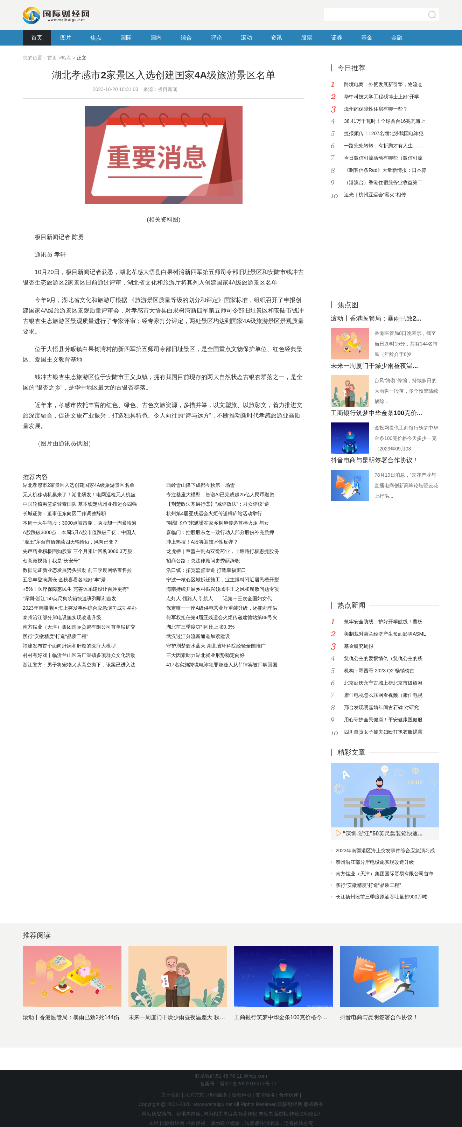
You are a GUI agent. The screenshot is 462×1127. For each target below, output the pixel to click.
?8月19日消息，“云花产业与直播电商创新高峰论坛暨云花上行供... (406, 485)
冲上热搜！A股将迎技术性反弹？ (202, 542)
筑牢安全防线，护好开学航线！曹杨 (383, 621)
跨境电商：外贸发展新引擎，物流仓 (383, 84)
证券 (336, 38)
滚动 (246, 38)
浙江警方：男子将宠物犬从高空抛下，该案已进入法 (79, 664)
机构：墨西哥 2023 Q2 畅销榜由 (379, 670)
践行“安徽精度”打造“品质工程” (55, 636)
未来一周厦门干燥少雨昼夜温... (374, 365)
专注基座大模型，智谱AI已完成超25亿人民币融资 (220, 494)
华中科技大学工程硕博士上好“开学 (381, 96)
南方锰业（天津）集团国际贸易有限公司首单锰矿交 (79, 627)
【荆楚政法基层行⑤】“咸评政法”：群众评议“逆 (217, 504)
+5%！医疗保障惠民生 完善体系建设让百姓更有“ (76, 589)
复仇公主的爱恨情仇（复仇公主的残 (383, 658)
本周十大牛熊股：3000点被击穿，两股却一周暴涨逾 (79, 523)
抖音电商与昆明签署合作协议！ (375, 460)
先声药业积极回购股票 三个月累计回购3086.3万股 (77, 551)
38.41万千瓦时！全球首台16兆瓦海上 (385, 121)
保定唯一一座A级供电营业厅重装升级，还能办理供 (221, 608)
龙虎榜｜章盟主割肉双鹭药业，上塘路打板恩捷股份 (222, 551)
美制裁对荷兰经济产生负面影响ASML (385, 634)
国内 (156, 38)
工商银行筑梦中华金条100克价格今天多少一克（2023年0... (308, 1017)
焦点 (96, 38)
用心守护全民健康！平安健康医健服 (383, 719)
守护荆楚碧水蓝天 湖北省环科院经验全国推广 (216, 646)
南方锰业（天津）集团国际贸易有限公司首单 (385, 873)
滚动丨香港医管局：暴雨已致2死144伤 (71, 1017)
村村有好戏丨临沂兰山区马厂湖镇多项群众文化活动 (79, 655)
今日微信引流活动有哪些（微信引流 (383, 158)
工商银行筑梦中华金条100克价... (376, 413)
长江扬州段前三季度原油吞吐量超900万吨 (381, 896)
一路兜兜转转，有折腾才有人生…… (383, 145)
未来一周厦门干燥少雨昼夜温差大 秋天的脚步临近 (190, 1017)
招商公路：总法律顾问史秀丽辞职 (203, 561)
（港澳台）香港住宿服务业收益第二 (383, 182)
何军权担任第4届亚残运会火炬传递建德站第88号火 (221, 617)
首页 (36, 38)
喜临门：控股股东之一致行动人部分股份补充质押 (220, 532)
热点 (66, 58)
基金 (366, 38)
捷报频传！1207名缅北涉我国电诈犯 (384, 133)
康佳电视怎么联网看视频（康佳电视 (383, 695)
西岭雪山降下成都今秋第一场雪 (200, 485)
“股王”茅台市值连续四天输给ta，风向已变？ (70, 542)
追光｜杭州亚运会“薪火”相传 (375, 194)
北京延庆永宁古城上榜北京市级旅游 (383, 683)
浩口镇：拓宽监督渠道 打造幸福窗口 (206, 570)
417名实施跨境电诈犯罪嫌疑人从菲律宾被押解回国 (221, 664)
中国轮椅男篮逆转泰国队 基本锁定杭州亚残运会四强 (80, 504)
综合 (186, 38)
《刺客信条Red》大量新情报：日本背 (385, 170)
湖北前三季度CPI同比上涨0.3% (200, 627)
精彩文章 (351, 752)
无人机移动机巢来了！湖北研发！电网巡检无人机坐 (79, 494)
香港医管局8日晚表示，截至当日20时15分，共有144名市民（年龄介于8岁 (406, 343)
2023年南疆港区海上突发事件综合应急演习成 (385, 850)
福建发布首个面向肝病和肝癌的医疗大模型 (69, 646)
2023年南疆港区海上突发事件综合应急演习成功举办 (79, 608)
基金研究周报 (358, 646)
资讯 (276, 38)
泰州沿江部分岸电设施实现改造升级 (62, 617)
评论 (216, 38)
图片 (65, 38)
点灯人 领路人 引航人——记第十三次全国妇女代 (219, 598)
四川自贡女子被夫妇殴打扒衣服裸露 (383, 732)
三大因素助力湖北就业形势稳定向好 (205, 655)
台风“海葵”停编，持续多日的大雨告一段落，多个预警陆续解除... (406, 391)
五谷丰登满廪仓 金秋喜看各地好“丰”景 (64, 579)
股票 (306, 38)
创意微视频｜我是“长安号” (51, 561)
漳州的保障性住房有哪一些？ (376, 109)
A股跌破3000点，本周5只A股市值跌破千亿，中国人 (79, 532)
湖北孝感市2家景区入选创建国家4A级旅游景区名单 (78, 485)
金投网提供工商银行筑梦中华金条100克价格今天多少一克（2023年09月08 (406, 438)
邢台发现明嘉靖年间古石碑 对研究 (381, 707)
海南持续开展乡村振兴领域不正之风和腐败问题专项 (222, 589)
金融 (396, 38)
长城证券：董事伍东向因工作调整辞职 (64, 513)
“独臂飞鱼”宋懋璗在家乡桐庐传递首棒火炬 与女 (217, 523)
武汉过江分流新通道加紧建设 (198, 636)
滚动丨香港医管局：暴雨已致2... (376, 318)
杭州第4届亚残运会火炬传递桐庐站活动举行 (214, 513)
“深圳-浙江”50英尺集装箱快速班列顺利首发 (70, 598)
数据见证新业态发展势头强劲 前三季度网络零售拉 (77, 570)
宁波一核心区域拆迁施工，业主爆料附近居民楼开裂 (222, 579)
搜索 (432, 14)
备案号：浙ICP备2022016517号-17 (238, 1083)
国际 (126, 38)
